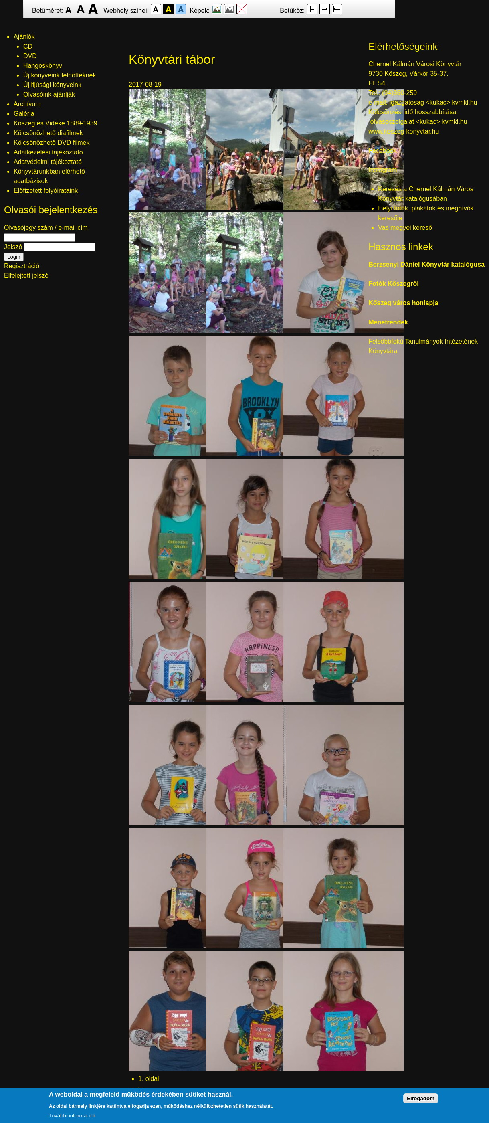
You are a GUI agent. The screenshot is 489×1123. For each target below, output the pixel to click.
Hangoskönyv (42, 65)
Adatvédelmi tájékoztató (48, 161)
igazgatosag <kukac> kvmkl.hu (434, 102)
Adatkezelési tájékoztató (48, 152)
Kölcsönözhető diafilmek (48, 132)
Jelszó (13, 246)
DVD (30, 56)
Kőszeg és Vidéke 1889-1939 (55, 123)
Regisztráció (21, 266)
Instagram (382, 169)
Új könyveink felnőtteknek (59, 75)
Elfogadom (420, 1098)
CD (27, 46)
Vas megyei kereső (405, 227)
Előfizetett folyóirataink (46, 190)
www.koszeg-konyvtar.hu (403, 131)
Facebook (382, 150)
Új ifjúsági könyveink (52, 84)
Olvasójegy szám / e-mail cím (46, 227)
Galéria (24, 113)
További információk (72, 1116)
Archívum (27, 104)
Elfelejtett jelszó (26, 275)
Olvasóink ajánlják (49, 94)
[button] (189, 207)
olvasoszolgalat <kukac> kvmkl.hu (419, 121)
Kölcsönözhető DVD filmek (51, 142)
